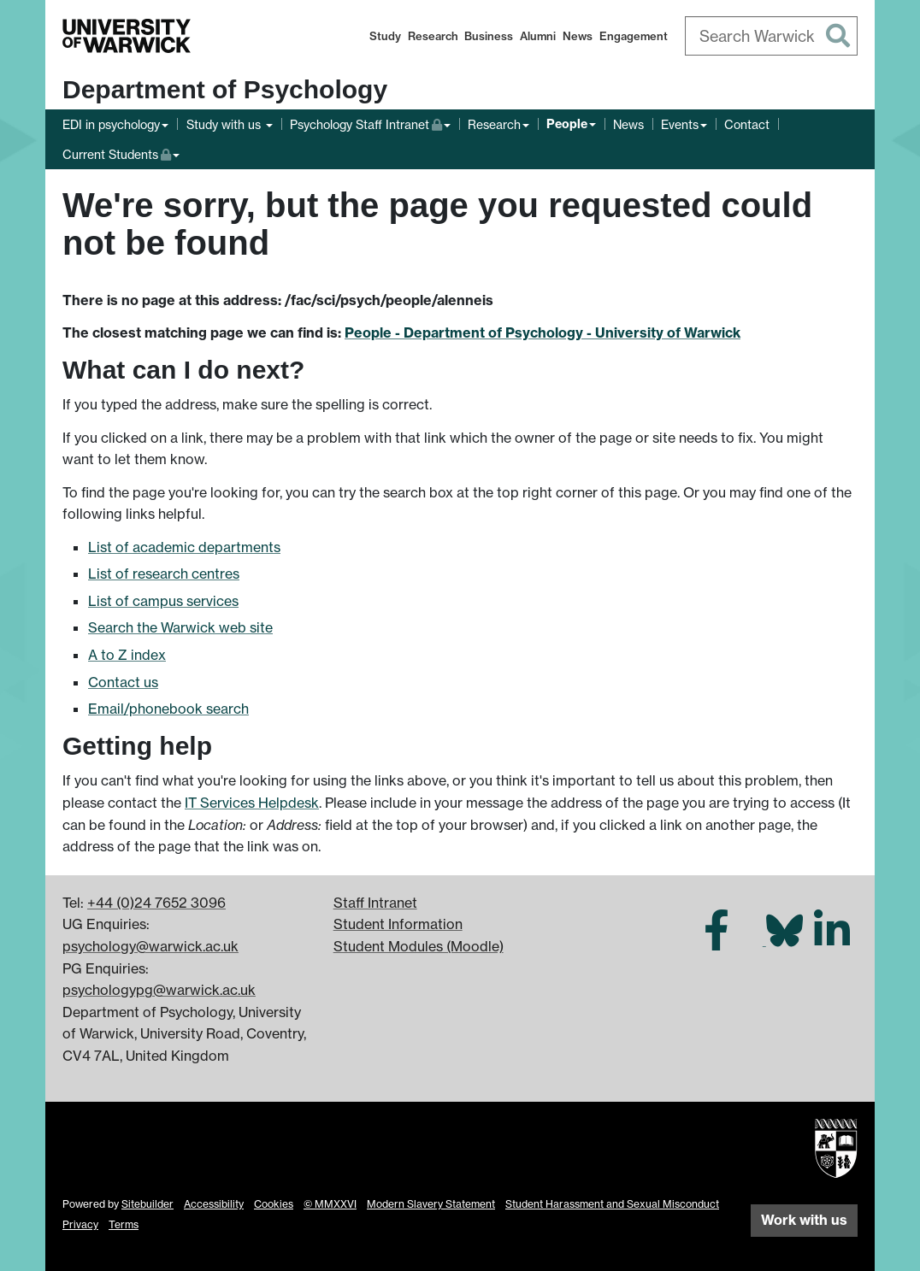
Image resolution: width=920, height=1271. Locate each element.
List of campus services (163, 600)
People (566, 124)
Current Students (121, 153)
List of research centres (163, 573)
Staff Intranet (375, 902)
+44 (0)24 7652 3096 (156, 902)
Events (680, 124)
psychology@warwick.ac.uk (150, 946)
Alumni (538, 36)
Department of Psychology (224, 89)
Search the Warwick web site (180, 627)
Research (433, 36)
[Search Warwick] (771, 36)
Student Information (398, 924)
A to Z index (127, 654)
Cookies (273, 1203)
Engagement (633, 36)
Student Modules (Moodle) (418, 946)
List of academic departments (184, 547)
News (578, 36)
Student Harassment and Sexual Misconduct (612, 1203)
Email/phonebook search (168, 708)
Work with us (804, 1219)
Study (385, 36)
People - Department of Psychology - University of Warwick (542, 332)
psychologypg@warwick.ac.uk (159, 989)
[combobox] (771, 36)
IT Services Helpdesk (252, 802)
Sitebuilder (147, 1203)
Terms (124, 1224)
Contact (747, 124)
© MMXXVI (330, 1203)
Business (488, 36)
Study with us (225, 124)
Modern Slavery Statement (431, 1203)
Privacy (80, 1224)
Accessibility (214, 1203)
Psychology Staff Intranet (366, 123)
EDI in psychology (111, 124)
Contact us (123, 682)
